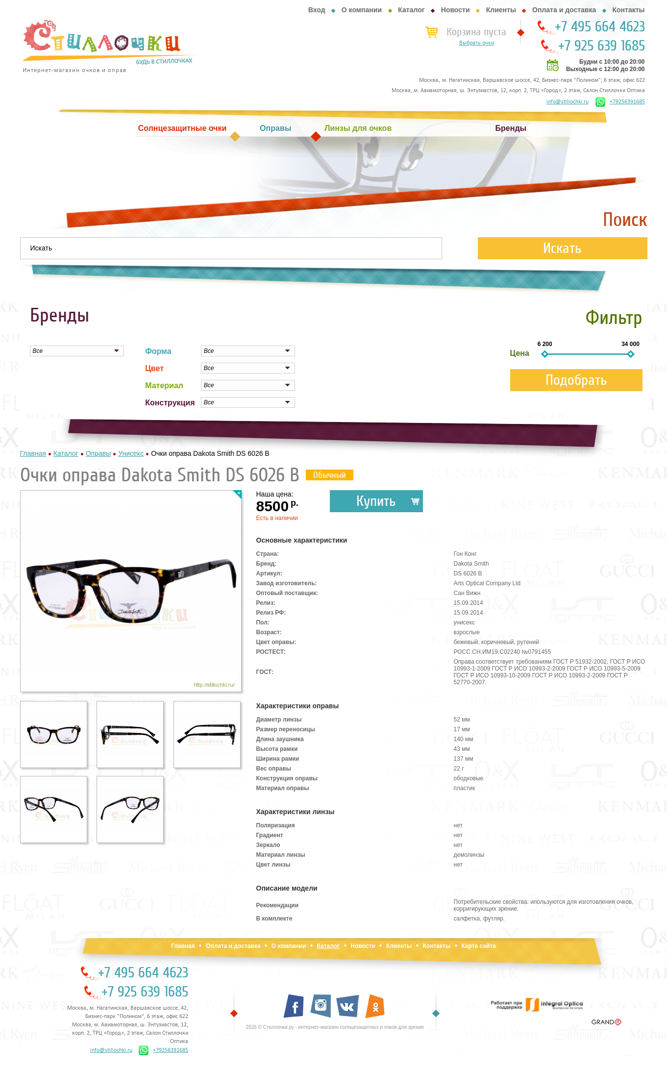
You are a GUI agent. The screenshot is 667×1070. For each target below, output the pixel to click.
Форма (158, 351)
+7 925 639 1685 (601, 46)
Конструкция (170, 402)
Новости (455, 10)
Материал (164, 385)
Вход (316, 10)
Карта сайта (478, 946)
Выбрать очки (476, 43)
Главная (183, 946)
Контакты (628, 10)
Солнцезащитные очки (182, 128)
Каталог (411, 10)
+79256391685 (620, 102)
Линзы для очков (358, 128)
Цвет (154, 368)
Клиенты (501, 10)
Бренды (511, 128)
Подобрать (576, 380)
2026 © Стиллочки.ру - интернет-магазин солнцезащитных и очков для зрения (335, 1027)
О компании (362, 10)
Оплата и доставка (564, 10)
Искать (562, 248)
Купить (376, 501)
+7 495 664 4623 (600, 27)
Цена (519, 353)
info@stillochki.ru (567, 102)
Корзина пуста (476, 31)
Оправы (275, 128)
